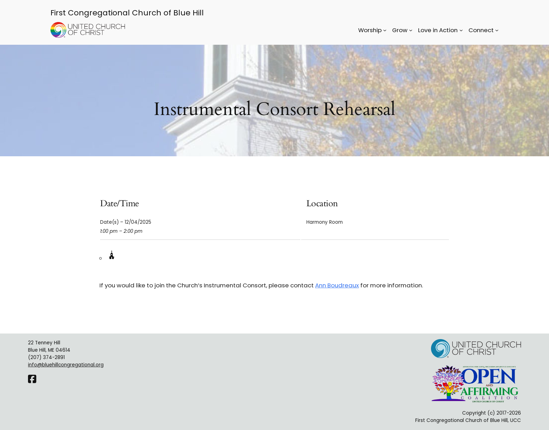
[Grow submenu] (410, 30)
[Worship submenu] (385, 30)
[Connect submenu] (497, 30)
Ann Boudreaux (337, 285)
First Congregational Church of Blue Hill (127, 12)
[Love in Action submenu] (461, 30)
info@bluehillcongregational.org (66, 364)
